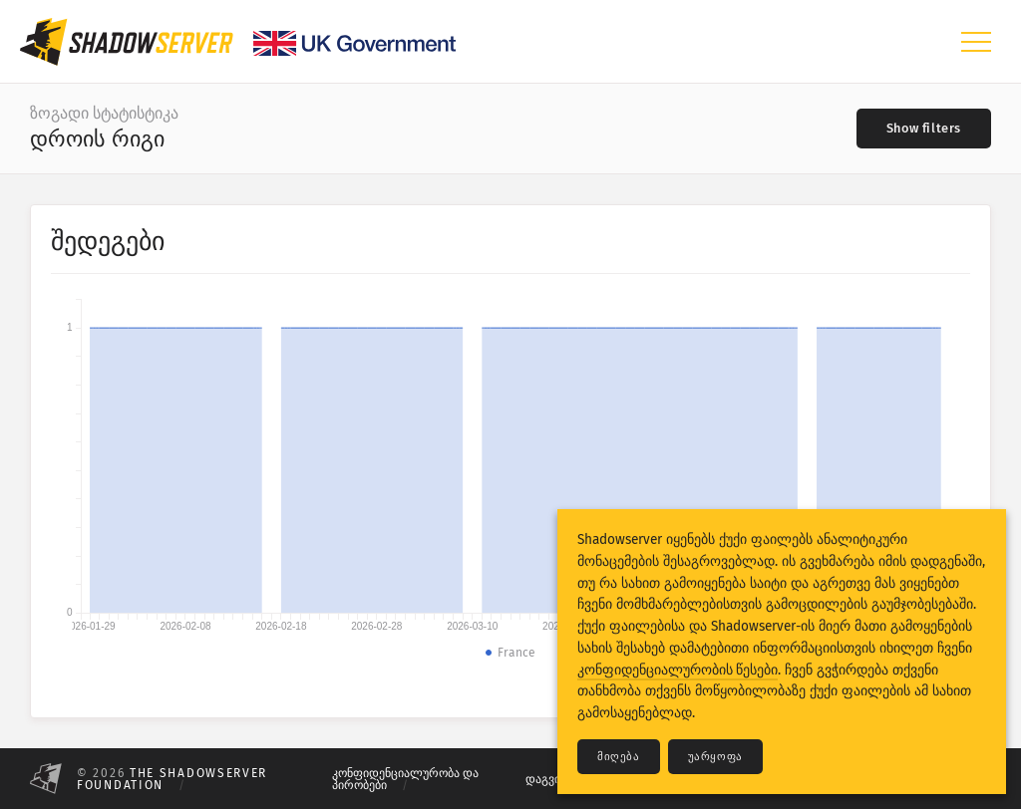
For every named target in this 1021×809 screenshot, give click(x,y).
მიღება (618, 756)
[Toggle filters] (923, 128)
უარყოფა (715, 756)
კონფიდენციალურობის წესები (677, 670)
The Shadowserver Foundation (172, 779)
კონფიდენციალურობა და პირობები (405, 779)
